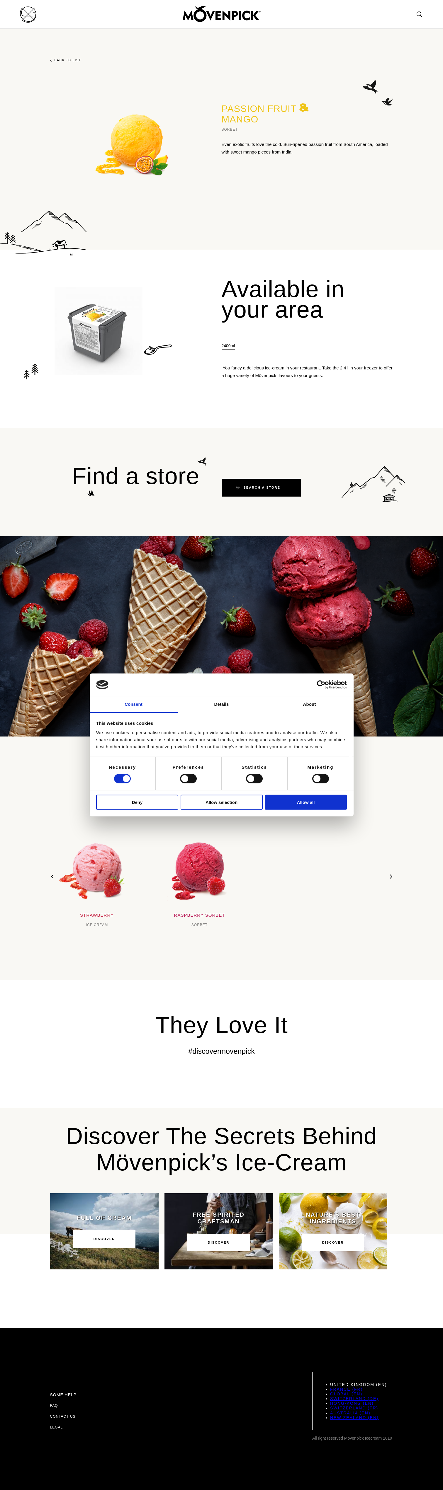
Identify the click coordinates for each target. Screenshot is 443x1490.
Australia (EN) (350, 1413)
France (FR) (346, 1389)
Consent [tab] (133, 704)
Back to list (65, 60)
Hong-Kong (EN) (352, 1403)
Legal (56, 1427)
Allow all (306, 801)
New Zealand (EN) (354, 1417)
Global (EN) (346, 1394)
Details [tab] (221, 704)
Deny (137, 801)
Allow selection (221, 801)
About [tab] (309, 704)
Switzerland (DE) (354, 1398)
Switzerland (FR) (354, 1408)
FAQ (54, 1406)
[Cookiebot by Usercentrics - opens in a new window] (321, 684)
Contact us (63, 1416)
